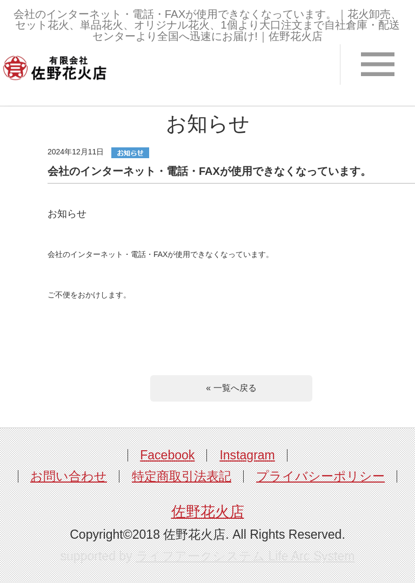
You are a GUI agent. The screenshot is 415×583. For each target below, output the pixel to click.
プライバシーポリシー (320, 476)
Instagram (247, 455)
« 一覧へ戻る (231, 387)
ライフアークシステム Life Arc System (245, 556)
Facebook (167, 455)
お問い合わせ (68, 476)
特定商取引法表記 (181, 476)
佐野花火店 (207, 512)
